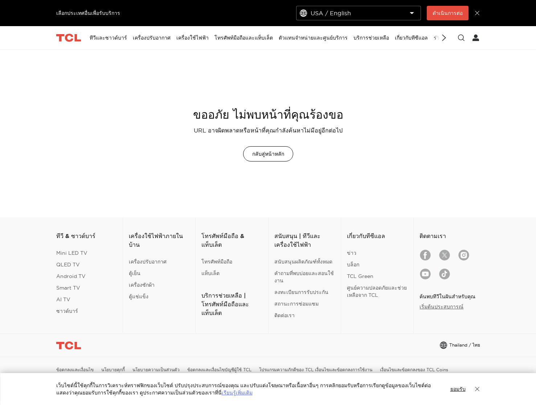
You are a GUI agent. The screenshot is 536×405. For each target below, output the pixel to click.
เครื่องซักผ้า (142, 285)
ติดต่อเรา (284, 315)
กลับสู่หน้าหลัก (268, 154)
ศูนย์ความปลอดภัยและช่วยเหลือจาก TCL (377, 291)
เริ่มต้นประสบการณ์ (441, 306)
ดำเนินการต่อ (448, 13)
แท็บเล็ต (210, 273)
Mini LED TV (71, 253)
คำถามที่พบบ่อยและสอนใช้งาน (304, 277)
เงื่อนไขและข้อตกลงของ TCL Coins (414, 369)
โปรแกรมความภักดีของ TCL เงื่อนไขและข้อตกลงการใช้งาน (315, 369)
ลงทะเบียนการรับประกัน (301, 292)
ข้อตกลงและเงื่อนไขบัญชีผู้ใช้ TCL (219, 369)
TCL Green (360, 276)
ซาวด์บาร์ (67, 311)
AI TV (63, 299)
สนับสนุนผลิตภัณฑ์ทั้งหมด (303, 261)
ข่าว (351, 253)
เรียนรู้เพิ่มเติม (237, 392)
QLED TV (68, 264)
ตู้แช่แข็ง (138, 296)
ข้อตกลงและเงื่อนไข (75, 369)
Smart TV (68, 288)
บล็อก (353, 264)
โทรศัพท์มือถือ (216, 261)
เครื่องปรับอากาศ (148, 261)
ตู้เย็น (134, 273)
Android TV (71, 276)
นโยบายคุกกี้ (113, 369)
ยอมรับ (458, 389)
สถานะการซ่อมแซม (296, 303)
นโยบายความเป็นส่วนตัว (156, 369)
